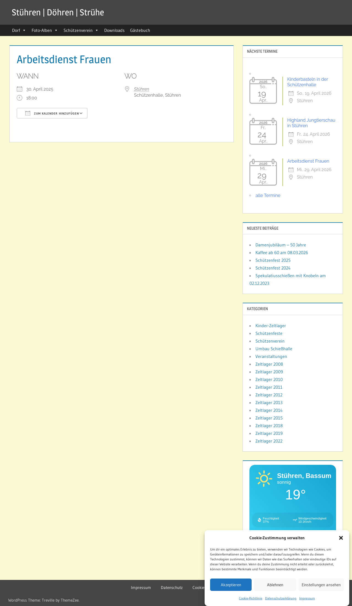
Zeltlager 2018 (269, 425)
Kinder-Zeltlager (270, 325)
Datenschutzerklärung (280, 601)
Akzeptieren (231, 587)
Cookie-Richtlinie (250, 601)
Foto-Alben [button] (45, 30)
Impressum (307, 601)
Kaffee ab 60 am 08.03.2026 (281, 252)
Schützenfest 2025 (273, 260)
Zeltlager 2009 (269, 371)
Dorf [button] (19, 30)
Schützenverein (81, 30)
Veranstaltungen (271, 356)
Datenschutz (172, 587)
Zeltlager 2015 (269, 418)
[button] (341, 540)
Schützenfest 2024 (273, 268)
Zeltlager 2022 (268, 441)
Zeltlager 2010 (269, 379)
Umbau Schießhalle (273, 348)
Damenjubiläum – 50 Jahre (280, 245)
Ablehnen (275, 587)
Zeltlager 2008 (269, 364)
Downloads (114, 30)
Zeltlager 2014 (269, 410)
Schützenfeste (268, 333)
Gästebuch (140, 30)
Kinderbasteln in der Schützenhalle (307, 82)
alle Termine (267, 195)
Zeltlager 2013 (268, 402)
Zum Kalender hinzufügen (52, 113)
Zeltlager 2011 (268, 387)
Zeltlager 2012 (268, 394)
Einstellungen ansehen (321, 587)
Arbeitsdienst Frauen (308, 161)
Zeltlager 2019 (269, 433)
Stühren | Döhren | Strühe (58, 12)
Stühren (141, 89)
